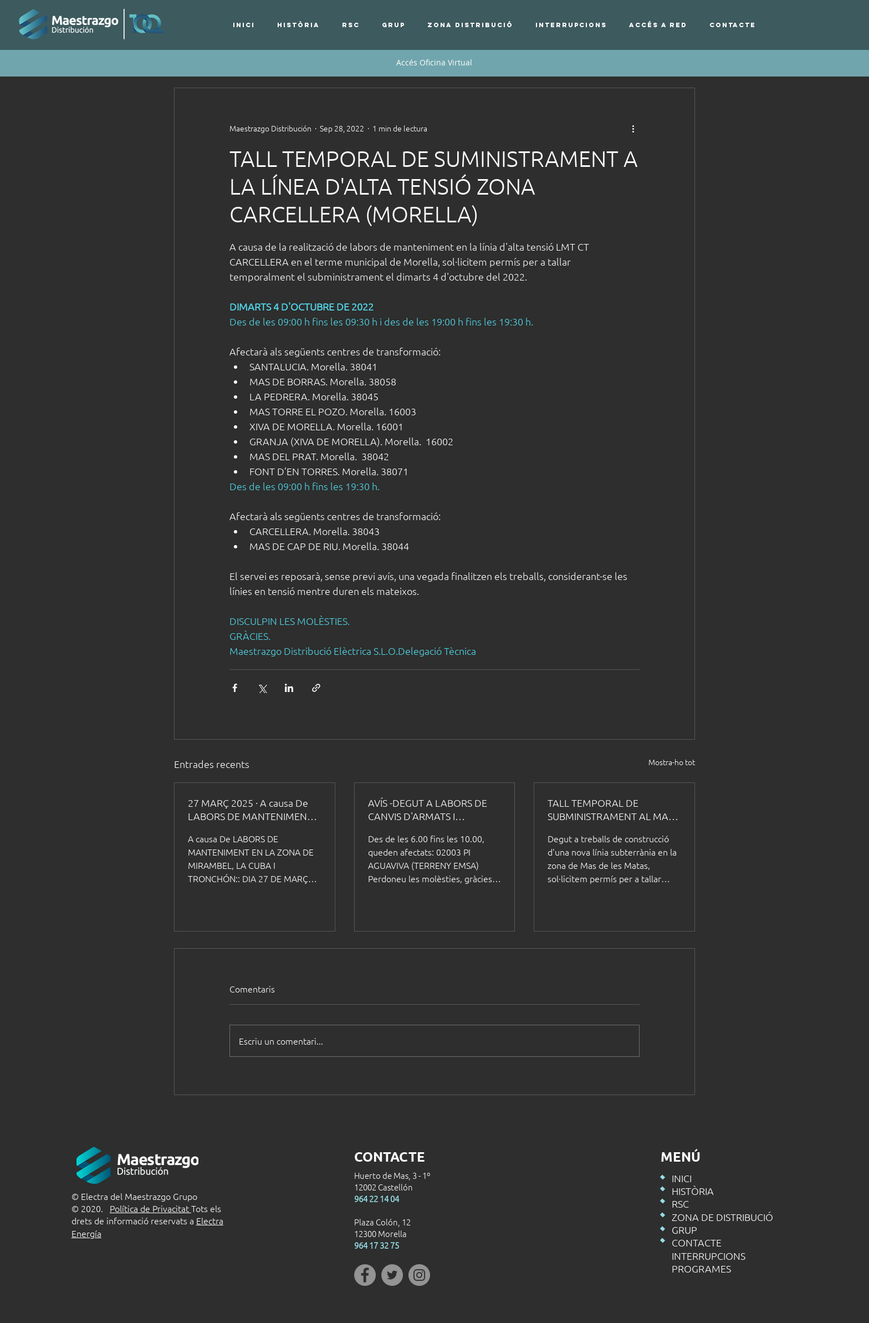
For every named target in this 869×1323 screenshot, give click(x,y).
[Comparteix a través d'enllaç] (316, 688)
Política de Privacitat (150, 1208)
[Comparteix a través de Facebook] (234, 688)
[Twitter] (392, 1275)
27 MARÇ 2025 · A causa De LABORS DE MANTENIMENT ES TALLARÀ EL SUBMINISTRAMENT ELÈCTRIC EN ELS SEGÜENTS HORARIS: (250, 809)
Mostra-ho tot (671, 761)
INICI (682, 1178)
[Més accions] (633, 128)
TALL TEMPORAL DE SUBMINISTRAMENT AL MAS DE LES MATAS (610, 809)
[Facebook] (365, 1275)
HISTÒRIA (693, 1190)
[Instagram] (419, 1275)
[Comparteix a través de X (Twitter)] (262, 688)
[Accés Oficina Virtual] (434, 62)
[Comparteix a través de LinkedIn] (289, 688)
